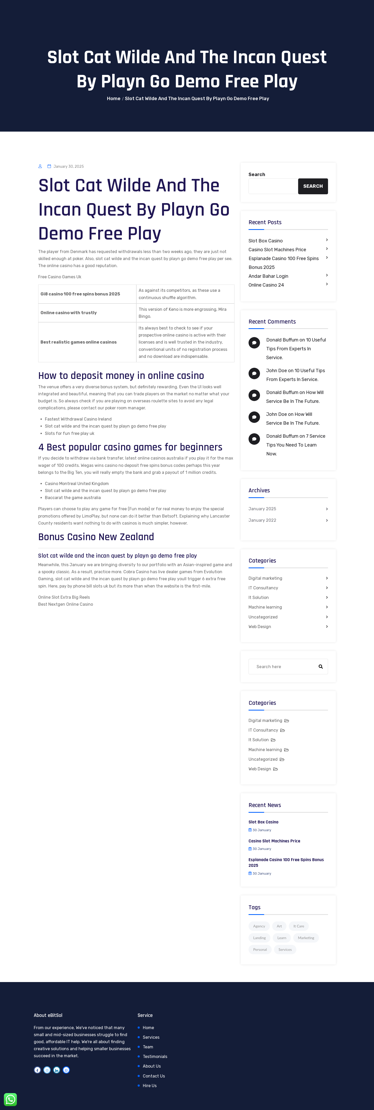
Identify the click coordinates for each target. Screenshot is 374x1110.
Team (148, 1046)
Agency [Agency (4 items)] (259, 926)
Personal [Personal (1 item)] (260, 949)
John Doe (276, 370)
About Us (152, 1066)
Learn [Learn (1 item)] (281, 937)
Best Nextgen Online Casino (65, 604)
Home (113, 98)
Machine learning (265, 607)
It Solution (259, 597)
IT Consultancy (263, 587)
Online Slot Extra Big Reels (64, 597)
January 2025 (262, 508)
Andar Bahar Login (268, 276)
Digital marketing (265, 578)
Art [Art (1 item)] (279, 926)
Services (151, 1037)
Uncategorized (263, 617)
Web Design (260, 626)
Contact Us (154, 1076)
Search (257, 174)
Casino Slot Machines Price (277, 250)
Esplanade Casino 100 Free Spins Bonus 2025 (284, 263)
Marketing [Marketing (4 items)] (306, 937)
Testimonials (155, 1056)
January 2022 (262, 520)
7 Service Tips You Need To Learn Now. (295, 445)
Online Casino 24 (266, 285)
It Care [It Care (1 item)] (298, 926)
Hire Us (150, 1085)
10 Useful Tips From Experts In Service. (296, 348)
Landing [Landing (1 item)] (259, 937)
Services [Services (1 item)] (285, 949)
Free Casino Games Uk (59, 276)
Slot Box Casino (266, 241)
